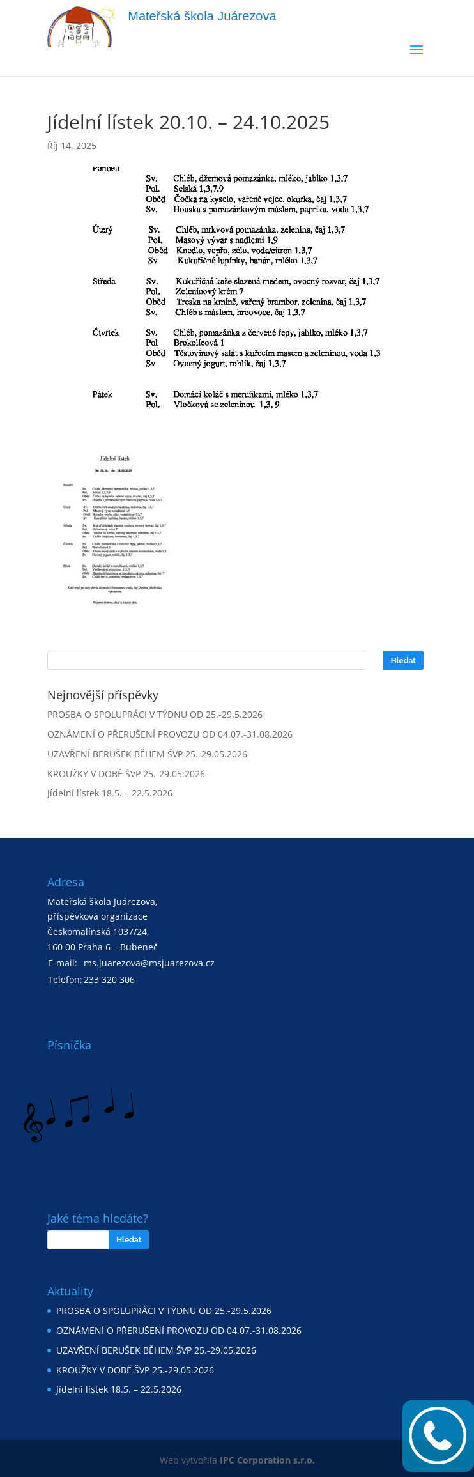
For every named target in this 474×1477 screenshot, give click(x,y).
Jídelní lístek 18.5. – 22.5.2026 (109, 793)
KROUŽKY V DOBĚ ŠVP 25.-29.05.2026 (126, 774)
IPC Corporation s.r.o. (267, 1460)
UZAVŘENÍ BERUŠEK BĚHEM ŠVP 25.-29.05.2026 (147, 754)
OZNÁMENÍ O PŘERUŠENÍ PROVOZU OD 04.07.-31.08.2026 (170, 734)
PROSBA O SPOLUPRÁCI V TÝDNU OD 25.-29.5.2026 (155, 714)
